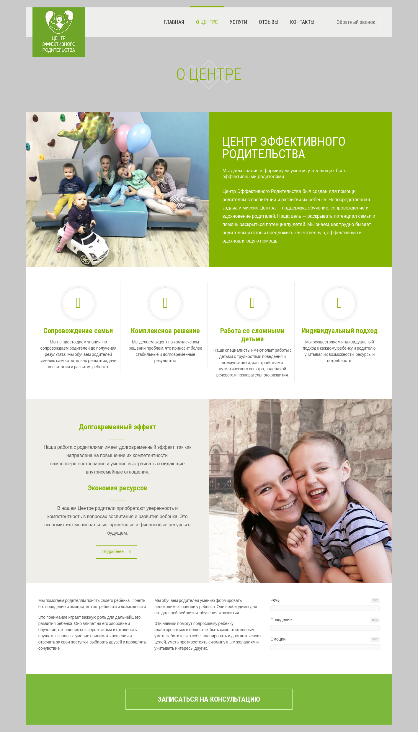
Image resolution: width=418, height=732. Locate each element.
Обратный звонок (356, 22)
